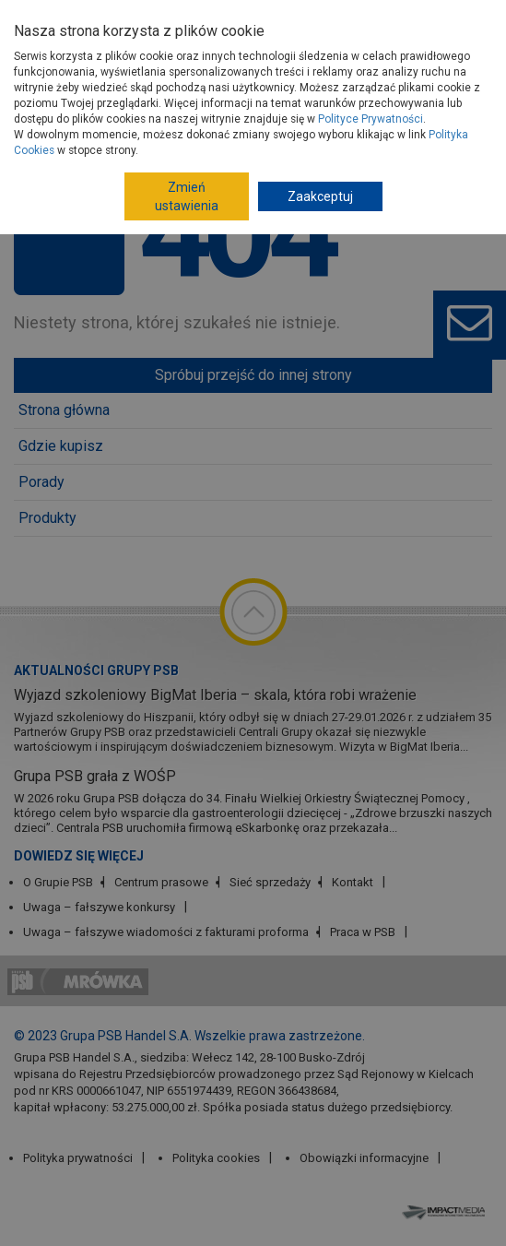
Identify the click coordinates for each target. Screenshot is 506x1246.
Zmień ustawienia (186, 196)
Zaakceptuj (320, 196)
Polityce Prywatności (370, 119)
